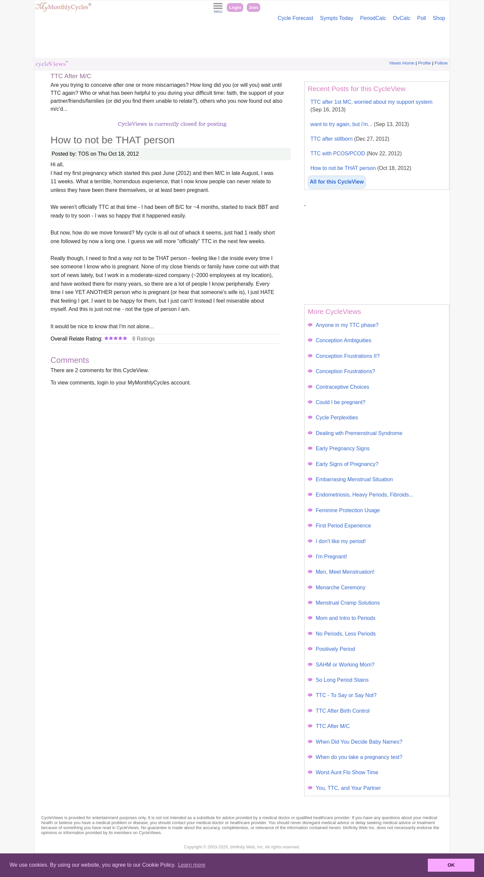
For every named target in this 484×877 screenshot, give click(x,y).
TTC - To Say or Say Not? (342, 695)
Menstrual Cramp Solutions (344, 603)
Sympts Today (336, 18)
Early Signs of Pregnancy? (343, 464)
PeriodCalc (373, 18)
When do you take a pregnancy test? (355, 757)
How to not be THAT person (360, 168)
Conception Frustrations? (341, 371)
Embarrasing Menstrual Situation (350, 479)
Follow (440, 63)
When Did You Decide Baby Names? (355, 742)
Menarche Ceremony (336, 587)
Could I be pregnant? (336, 402)
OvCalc (401, 18)
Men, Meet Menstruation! (341, 572)
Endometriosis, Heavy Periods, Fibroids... (360, 495)
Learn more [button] (191, 865)
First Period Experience (339, 525)
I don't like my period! (337, 541)
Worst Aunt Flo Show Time (343, 772)
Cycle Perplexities (333, 417)
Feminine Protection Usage (344, 510)
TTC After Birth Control (339, 711)
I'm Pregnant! (327, 556)
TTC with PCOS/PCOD (356, 153)
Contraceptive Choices (338, 387)
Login (235, 7)
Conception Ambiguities (339, 340)
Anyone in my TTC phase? (343, 325)
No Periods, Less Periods (342, 634)
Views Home (402, 63)
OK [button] (451, 865)
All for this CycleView (337, 182)
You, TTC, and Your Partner (344, 788)
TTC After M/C (329, 726)
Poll (421, 18)
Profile (424, 63)
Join (253, 7)
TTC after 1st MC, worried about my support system (371, 105)
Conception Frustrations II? (344, 356)
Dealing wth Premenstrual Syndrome (355, 433)
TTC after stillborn (349, 139)
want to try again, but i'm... (359, 124)
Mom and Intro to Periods (342, 618)
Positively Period (331, 649)
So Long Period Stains (338, 680)
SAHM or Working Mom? (341, 664)
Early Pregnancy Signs (339, 448)
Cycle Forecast (295, 18)
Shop (439, 18)
